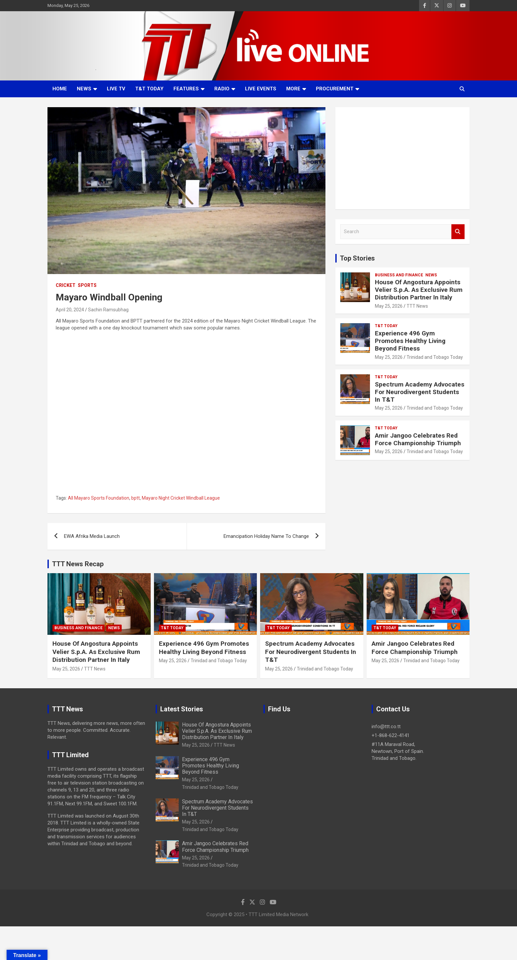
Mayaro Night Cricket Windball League (181, 498)
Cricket (66, 285)
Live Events (260, 89)
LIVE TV (116, 89)
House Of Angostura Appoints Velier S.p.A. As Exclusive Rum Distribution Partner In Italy (419, 289)
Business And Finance (399, 275)
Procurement (334, 89)
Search (458, 231)
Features (186, 89)
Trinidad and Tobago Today (435, 357)
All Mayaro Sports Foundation (98, 498)
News (84, 89)
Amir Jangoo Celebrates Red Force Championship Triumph (418, 439)
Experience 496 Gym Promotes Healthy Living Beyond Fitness (410, 340)
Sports (87, 285)
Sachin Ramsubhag (108, 309)
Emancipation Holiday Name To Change (266, 536)
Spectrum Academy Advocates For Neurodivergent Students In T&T (419, 392)
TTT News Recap (78, 564)
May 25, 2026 (389, 306)
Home (59, 89)
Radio (221, 89)
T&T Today (149, 89)
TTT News (417, 306)
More (293, 89)
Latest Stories (181, 709)
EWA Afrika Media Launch (92, 536)
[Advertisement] (402, 158)
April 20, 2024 (70, 309)
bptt (135, 498)
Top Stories (357, 258)
